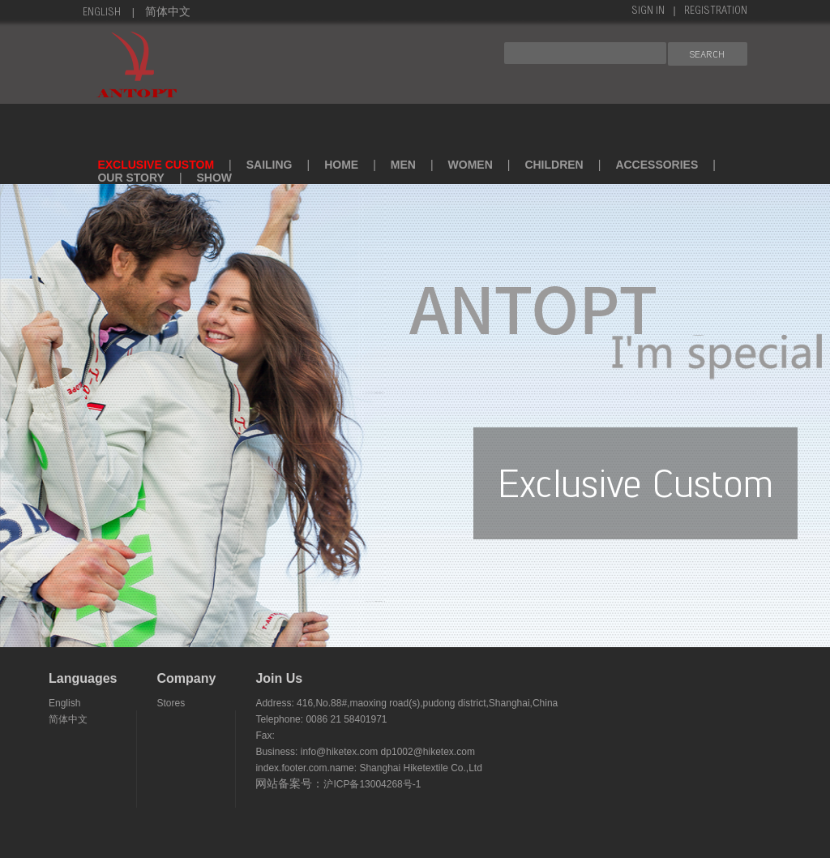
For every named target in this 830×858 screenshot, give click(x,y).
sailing (269, 164)
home (341, 164)
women (470, 164)
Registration (715, 11)
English (102, 13)
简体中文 (167, 13)
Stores (170, 703)
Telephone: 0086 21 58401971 (321, 719)
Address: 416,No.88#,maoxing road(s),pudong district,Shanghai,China (406, 703)
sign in (648, 11)
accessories (656, 164)
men (403, 164)
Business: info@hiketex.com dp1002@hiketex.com (365, 751)
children (553, 164)
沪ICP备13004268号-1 (372, 784)
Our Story (130, 177)
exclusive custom (155, 164)
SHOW (215, 177)
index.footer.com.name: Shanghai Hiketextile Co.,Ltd (368, 768)
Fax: (264, 735)
